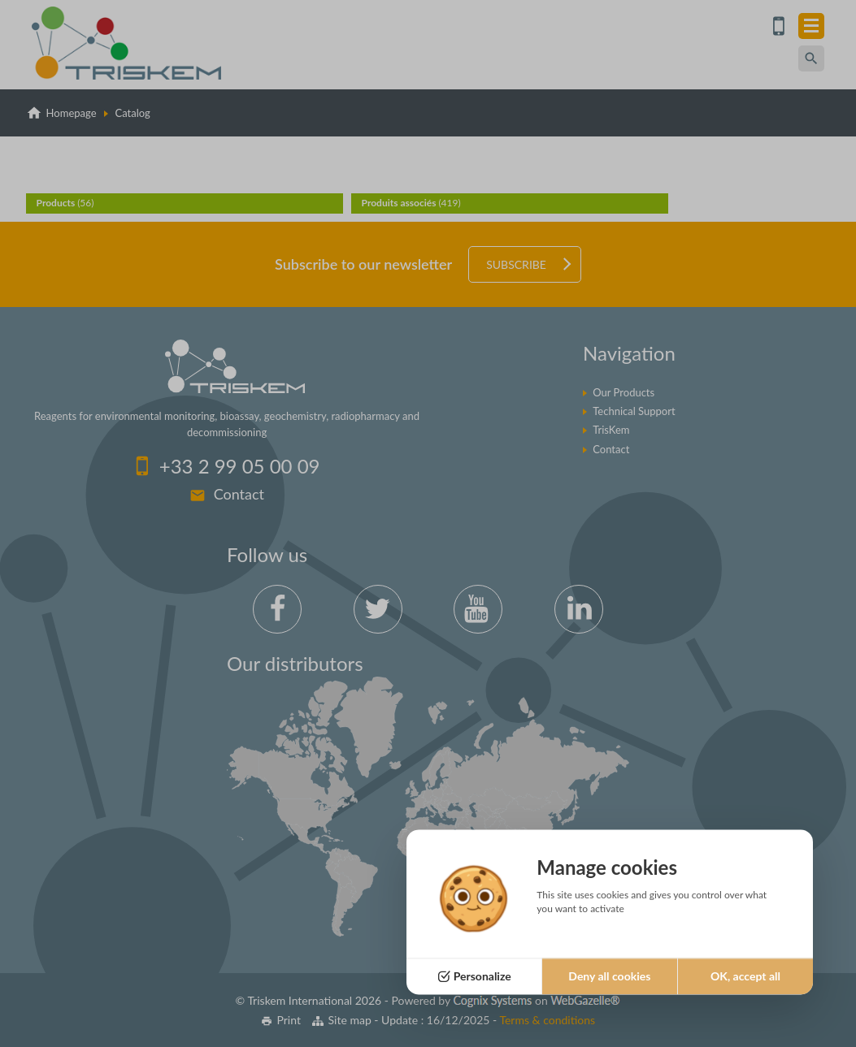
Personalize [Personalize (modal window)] (482, 976)
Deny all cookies (609, 976)
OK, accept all (745, 976)
